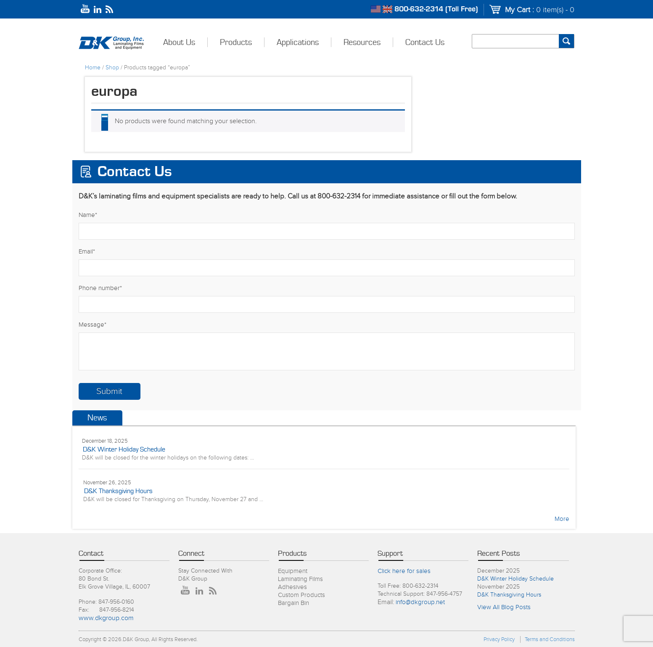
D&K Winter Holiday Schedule (124, 449)
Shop (112, 67)
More (562, 519)
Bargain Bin (293, 603)
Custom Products (301, 595)
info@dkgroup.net (420, 602)
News (97, 418)
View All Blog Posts (504, 607)
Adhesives (292, 587)
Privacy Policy (499, 639)
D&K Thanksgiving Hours (118, 491)
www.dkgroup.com (106, 618)
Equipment (292, 571)
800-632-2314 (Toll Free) (436, 9)
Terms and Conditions (550, 639)
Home (92, 67)
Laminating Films (300, 579)
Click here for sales (404, 571)
